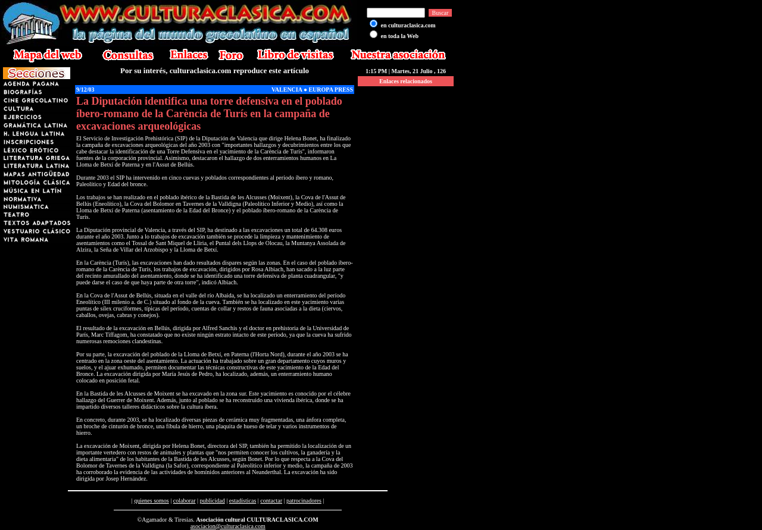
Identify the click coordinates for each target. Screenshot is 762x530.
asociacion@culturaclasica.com (228, 526)
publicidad (212, 500)
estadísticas (243, 500)
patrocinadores (303, 500)
